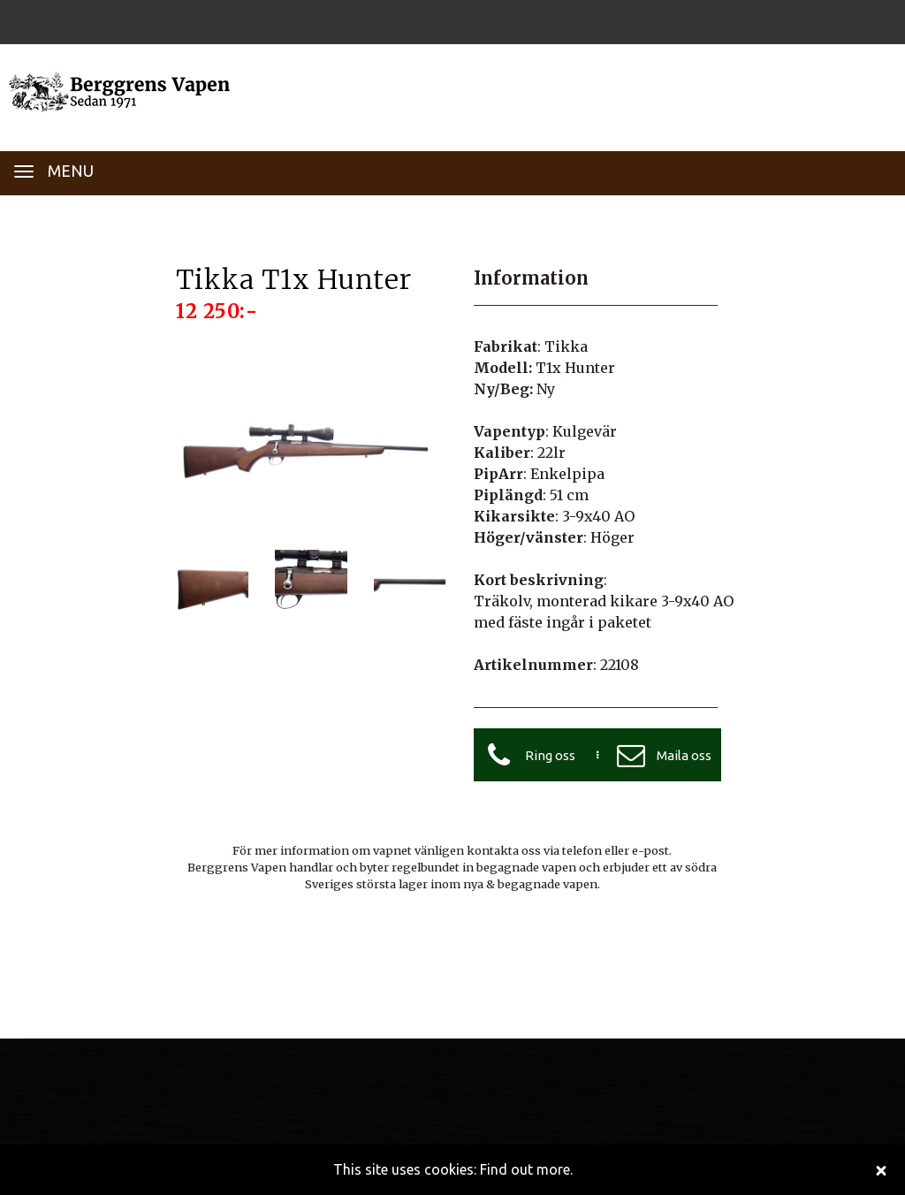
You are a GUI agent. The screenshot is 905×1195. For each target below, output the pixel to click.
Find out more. (526, 1169)
